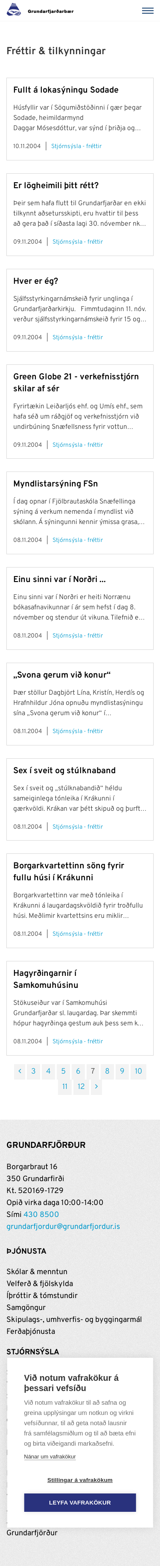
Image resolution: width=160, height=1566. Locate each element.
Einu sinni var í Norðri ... (59, 579)
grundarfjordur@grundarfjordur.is (63, 1227)
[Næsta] (96, 1087)
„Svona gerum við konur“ (62, 675)
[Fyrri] (19, 1072)
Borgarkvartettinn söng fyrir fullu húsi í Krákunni (68, 872)
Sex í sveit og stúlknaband (64, 771)
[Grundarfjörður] (42, 10)
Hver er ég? (35, 281)
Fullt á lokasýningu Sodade (66, 90)
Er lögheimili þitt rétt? (56, 186)
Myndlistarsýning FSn (55, 484)
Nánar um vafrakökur (50, 1456)
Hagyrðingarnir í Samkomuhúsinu (46, 979)
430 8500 (41, 1215)
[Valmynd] (149, 10)
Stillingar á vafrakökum (80, 1480)
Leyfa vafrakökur (80, 1502)
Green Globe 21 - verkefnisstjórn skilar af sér (76, 383)
